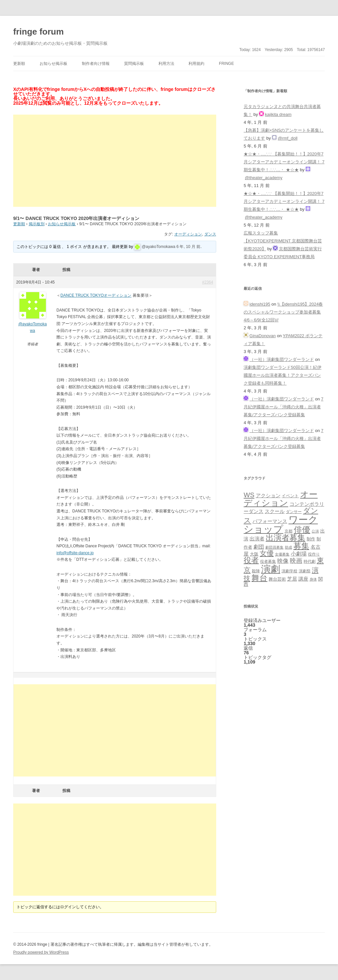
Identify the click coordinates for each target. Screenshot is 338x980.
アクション (268, 495)
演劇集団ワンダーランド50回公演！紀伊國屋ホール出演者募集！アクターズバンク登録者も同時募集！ (282, 375)
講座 (303, 579)
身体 (313, 579)
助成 (288, 547)
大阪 (254, 554)
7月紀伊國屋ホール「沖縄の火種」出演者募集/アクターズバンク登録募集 (283, 406)
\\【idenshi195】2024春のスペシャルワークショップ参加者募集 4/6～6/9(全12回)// (283, 312)
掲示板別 (37, 224)
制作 (311, 538)
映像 (282, 561)
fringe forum (38, 32)
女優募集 (282, 554)
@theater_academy (264, 177)
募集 (301, 545)
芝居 (292, 579)
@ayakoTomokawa (159, 246)
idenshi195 (260, 304)
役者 (251, 560)
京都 (288, 531)
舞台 (259, 577)
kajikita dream (278, 114)
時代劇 (310, 561)
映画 (296, 560)
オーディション (188, 234)
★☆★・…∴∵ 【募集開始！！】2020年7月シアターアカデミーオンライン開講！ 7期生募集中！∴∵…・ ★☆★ (284, 161)
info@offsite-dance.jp (75, 553)
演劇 (270, 568)
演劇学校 (289, 571)
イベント (290, 496)
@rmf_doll (287, 138)
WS (249, 495)
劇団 (259, 547)
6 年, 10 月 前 (188, 246)
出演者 (257, 538)
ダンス (210, 234)
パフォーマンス (270, 521)
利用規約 (196, 63)
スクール (275, 511)
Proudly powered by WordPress (41, 952)
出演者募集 (285, 537)
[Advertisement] (114, 161)
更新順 (19, 63)
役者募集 (268, 561)
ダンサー (294, 511)
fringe (226, 63)
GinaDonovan (263, 335)
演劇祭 (305, 571)
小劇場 (299, 554)
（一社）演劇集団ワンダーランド (282, 359)
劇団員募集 (274, 547)
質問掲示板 (134, 63)
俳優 (302, 529)
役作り (314, 554)
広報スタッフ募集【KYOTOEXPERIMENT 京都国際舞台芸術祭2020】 (283, 241)
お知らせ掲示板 (53, 63)
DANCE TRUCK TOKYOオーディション (95, 295)
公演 (315, 531)
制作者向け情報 (96, 63)
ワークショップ (281, 524)
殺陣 (256, 571)
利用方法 (166, 63)
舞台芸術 (277, 579)
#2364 (207, 282)
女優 (267, 553)
